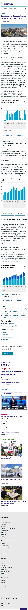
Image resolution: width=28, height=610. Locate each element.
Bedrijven (11, 323)
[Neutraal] (9, 349)
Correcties (3, 574)
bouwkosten (6, 334)
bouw (4, 332)
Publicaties (3, 533)
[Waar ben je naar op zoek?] (14, 8)
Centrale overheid (5, 546)
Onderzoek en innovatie (6, 568)
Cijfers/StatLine (4, 520)
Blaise (2, 537)
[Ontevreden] (6, 349)
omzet (4, 342)
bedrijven (5, 339)
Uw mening (23, 609)
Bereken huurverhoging (6, 523)
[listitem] (2, 366)
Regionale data (4, 531)
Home (3, 13)
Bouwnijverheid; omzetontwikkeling (17, 309)
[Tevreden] (11, 349)
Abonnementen (4, 593)
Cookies (2, 585)
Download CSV (7, 135)
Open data (3, 525)
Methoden (3, 535)
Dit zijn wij (3, 566)
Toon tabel (20, 135)
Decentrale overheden (6, 548)
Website (3, 581)
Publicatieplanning (5, 604)
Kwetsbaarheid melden (6, 589)
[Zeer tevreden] (14, 349)
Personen (3, 550)
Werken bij (3, 570)
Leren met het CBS (5, 572)
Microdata (3, 527)
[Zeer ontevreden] (3, 349)
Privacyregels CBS (12, 326)
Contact (2, 562)
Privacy (2, 552)
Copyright (3, 583)
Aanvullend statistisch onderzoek (8, 529)
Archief (2, 591)
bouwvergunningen (8, 337)
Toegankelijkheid (5, 587)
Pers (2, 564)
